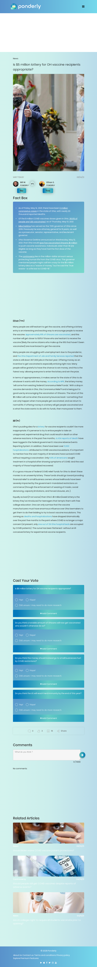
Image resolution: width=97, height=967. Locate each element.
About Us (17, 955)
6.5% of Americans (58, 457)
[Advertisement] (48, 32)
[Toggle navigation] (83, 6)
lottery (41, 426)
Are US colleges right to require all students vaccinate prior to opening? (47, 921)
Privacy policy (63, 955)
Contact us (28, 955)
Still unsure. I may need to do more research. (40, 605)
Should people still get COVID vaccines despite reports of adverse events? (44, 885)
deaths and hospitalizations (38, 516)
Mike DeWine (25, 226)
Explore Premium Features (26, 958)
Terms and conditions (45, 955)
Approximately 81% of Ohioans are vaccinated (48, 334)
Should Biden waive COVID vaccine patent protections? (43, 850)
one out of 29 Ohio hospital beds (54, 524)
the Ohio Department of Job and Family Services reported (45, 356)
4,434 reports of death (67, 438)
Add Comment (48, 613)
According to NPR (55, 381)
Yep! (21, 599)
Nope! (32, 599)
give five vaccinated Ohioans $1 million (58, 242)
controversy (29, 256)
